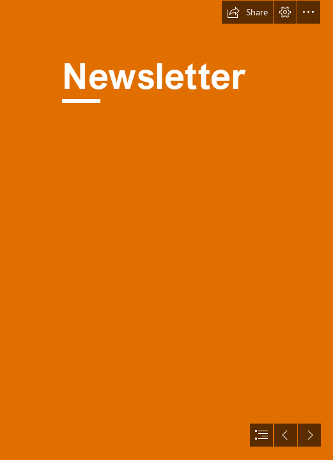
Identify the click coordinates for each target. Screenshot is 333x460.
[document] (166, 230)
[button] (247, 12)
